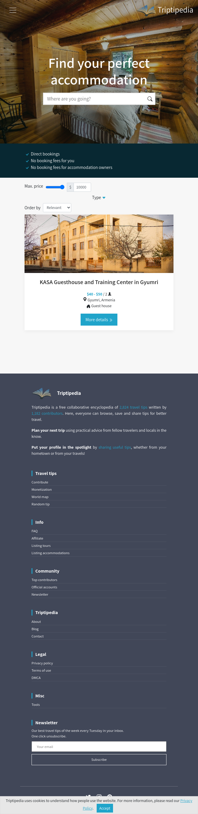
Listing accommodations (51, 552)
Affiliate (37, 538)
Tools (36, 704)
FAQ (35, 530)
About (36, 621)
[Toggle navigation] (13, 10)
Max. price (34, 186)
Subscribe (99, 759)
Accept (104, 808)
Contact (38, 636)
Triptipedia (164, 10)
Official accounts (44, 587)
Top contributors (44, 579)
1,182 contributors (47, 413)
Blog (35, 628)
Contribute (40, 482)
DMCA (36, 677)
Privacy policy (42, 663)
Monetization (42, 489)
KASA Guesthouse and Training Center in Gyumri (99, 282)
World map (40, 496)
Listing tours (41, 545)
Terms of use (41, 670)
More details (99, 319)
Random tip (41, 504)
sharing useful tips (115, 447)
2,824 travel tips (133, 407)
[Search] (94, 99)
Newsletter (40, 594)
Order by (33, 207)
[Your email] (99, 746)
